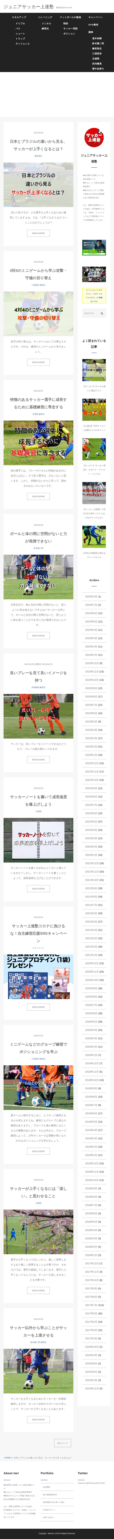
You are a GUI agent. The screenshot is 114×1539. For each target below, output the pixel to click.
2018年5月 (91, 1221)
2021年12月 (92, 863)
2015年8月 (91, 1363)
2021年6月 (91, 913)
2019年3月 (91, 1138)
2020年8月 (91, 996)
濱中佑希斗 (98, 68)
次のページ (62, 1443)
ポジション (69, 33)
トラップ (20, 38)
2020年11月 (92, 971)
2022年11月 (92, 771)
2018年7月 (91, 1205)
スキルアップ (19, 17)
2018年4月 (91, 1230)
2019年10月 (92, 1080)
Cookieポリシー (49, 1510)
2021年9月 (91, 888)
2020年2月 (91, 1046)
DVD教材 (93, 24)
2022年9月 (91, 788)
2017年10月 (92, 1280)
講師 (90, 32)
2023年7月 (91, 705)
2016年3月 (91, 1355)
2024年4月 (91, 630)
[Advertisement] (57, 94)
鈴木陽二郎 (98, 43)
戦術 (65, 23)
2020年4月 (91, 1030)
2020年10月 (92, 980)
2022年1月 (91, 855)
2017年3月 (91, 1338)
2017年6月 (91, 1313)
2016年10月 (92, 1346)
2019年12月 (92, 1063)
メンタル (46, 23)
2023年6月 (91, 713)
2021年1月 (91, 955)
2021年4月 (91, 930)
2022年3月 (91, 838)
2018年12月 (92, 1163)
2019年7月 (91, 1105)
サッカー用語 (70, 28)
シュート (20, 33)
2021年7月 (91, 905)
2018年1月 (91, 1255)
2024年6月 (91, 613)
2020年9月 (91, 988)
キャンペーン (95, 17)
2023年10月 (92, 680)
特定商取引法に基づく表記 (53, 1502)
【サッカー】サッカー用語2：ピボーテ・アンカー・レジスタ (94, 469)
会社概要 (46, 1487)
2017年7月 (91, 1305)
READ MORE (38, 233)
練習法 (45, 28)
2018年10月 (92, 1180)
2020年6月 (91, 1013)
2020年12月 (92, 963)
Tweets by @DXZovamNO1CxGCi (91, 1483)
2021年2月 (91, 946)
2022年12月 (92, 763)
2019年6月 (91, 1113)
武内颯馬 (97, 63)
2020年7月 (91, 1005)
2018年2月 (91, 1246)
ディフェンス (23, 43)
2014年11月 (92, 1388)
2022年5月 (91, 821)
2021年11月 (92, 871)
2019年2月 (91, 1146)
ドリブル (20, 23)
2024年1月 (91, 655)
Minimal (51, 1533)
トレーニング (45, 17)
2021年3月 (91, 938)
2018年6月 (91, 1213)
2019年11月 (92, 1071)
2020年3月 (91, 1038)
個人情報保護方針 (50, 1495)
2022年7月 (91, 805)
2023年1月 (91, 755)
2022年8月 (91, 796)
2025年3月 (91, 596)
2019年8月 (91, 1096)
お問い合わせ (48, 1517)
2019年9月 (91, 1088)
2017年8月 (91, 1296)
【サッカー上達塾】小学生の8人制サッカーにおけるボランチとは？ (94, 513)
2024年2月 (91, 646)
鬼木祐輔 (97, 38)
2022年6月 (91, 813)
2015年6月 (91, 1371)
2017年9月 (91, 1288)
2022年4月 (91, 830)
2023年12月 (92, 663)
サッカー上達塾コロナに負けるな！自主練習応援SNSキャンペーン (38, 933)
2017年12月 (92, 1263)
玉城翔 (95, 58)
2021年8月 (91, 896)
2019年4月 (91, 1130)
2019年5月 (91, 1121)
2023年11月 (92, 671)
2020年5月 (91, 1021)
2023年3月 (91, 738)
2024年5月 (91, 621)
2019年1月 (91, 1155)
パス (18, 28)
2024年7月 (91, 605)
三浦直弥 (97, 53)
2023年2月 (91, 746)
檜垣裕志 (97, 48)
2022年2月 (91, 846)
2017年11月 (92, 1271)
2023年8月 (91, 696)
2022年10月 (92, 780)
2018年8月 (91, 1196)
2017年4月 (91, 1330)
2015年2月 (91, 1380)
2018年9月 (91, 1188)
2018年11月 (92, 1171)
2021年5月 (91, 921)
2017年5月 (91, 1321)
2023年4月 (91, 730)
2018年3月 (91, 1238)
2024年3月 (91, 638)
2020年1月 (91, 1055)
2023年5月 (91, 721)
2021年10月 (92, 880)
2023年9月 (91, 688)
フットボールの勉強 (70, 17)
